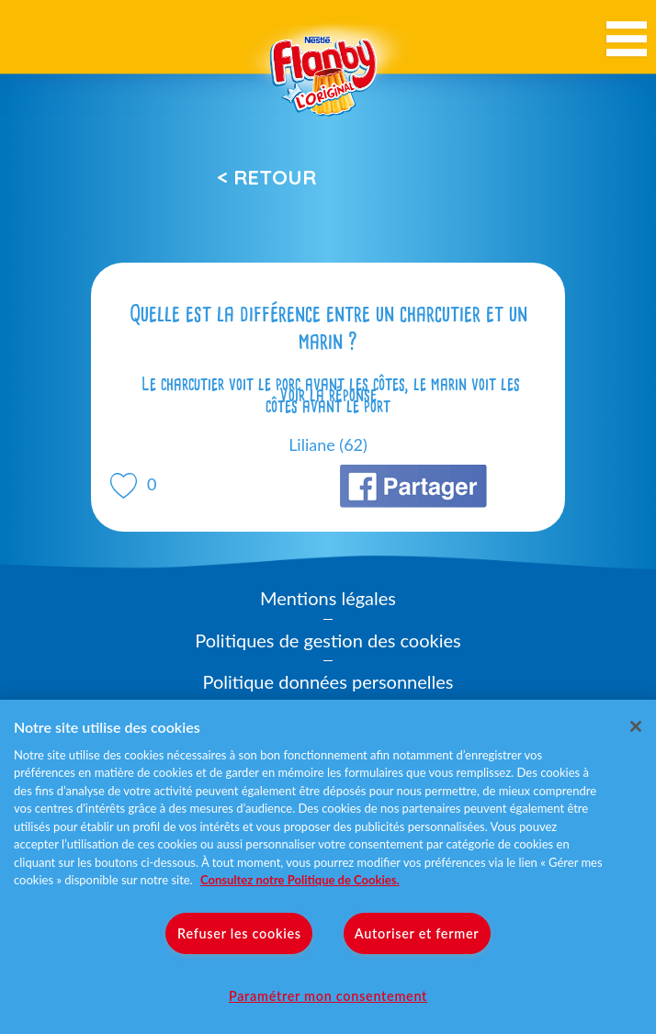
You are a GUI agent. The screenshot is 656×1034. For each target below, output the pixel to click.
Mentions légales (328, 598)
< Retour (266, 177)
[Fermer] (636, 726)
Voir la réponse (328, 395)
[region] (328, 867)
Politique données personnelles (328, 681)
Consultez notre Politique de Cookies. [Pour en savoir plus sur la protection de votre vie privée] (299, 879)
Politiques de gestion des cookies (327, 640)
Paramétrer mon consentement (328, 996)
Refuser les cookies (239, 933)
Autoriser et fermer (417, 933)
